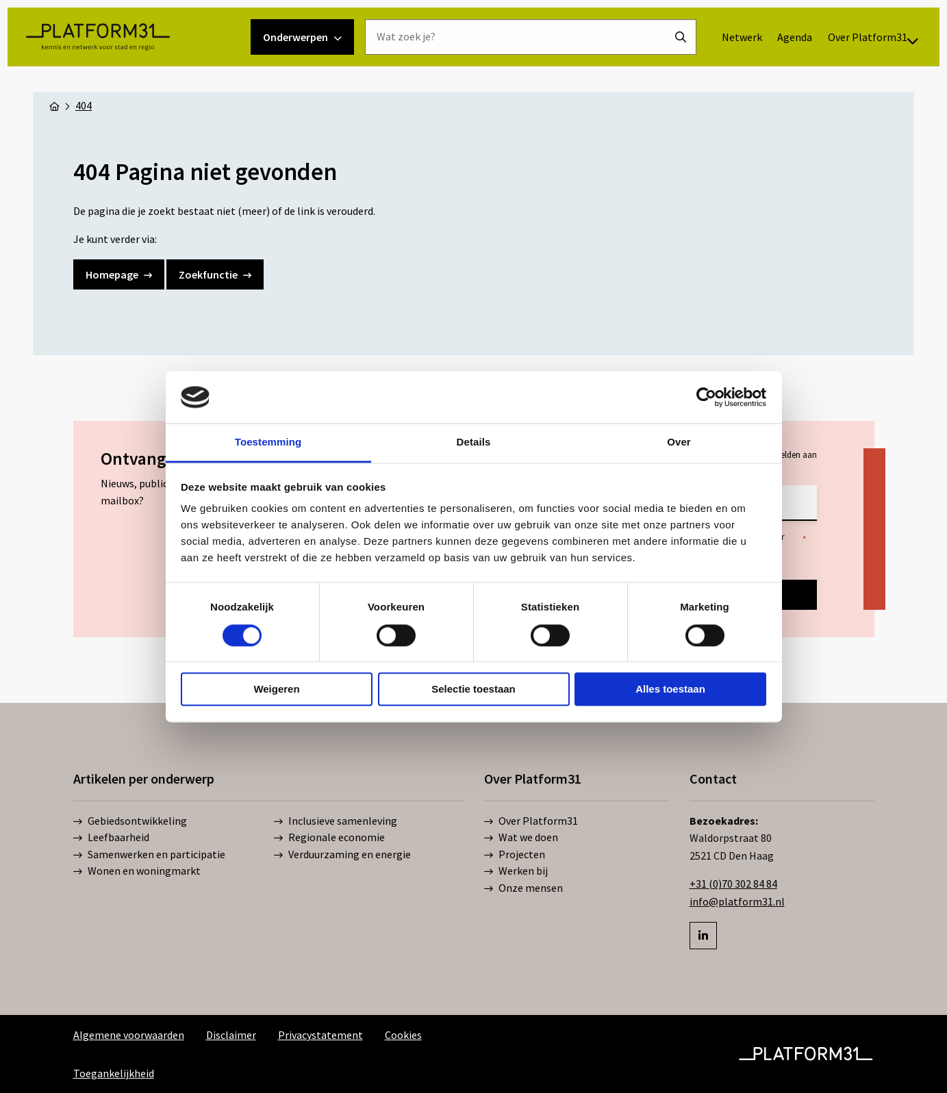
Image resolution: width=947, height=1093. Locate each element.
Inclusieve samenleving (335, 821)
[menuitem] (724, 62)
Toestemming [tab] (268, 442)
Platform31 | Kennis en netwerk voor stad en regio (123, 80)
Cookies (403, 1035)
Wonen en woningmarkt (137, 871)
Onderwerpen (302, 81)
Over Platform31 (750, 100)
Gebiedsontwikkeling (130, 821)
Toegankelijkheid (113, 1073)
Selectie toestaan (473, 689)
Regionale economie (329, 837)
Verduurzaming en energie (342, 854)
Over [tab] (679, 442)
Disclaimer (231, 1035)
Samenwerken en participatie (149, 854)
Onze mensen (523, 888)
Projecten (514, 854)
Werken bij (516, 871)
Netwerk (724, 62)
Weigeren (276, 689)
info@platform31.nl (737, 901)
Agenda (777, 62)
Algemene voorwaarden (128, 1035)
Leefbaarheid (111, 837)
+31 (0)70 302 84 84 (733, 883)
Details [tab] (474, 442)
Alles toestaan (670, 689)
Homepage (119, 274)
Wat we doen (521, 837)
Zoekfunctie (215, 274)
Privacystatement (320, 1035)
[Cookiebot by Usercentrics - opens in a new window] (706, 397)
